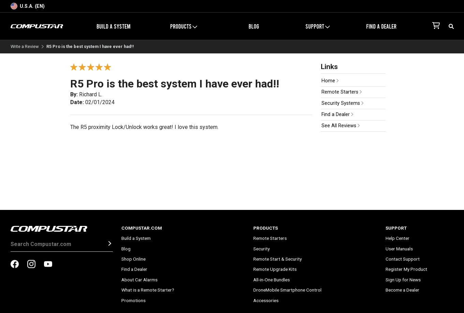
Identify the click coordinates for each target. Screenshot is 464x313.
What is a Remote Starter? (147, 290)
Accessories (266, 300)
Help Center (397, 238)
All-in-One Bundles (271, 279)
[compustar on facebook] (15, 264)
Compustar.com (141, 228)
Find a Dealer (381, 26)
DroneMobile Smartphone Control (287, 290)
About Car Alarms (139, 279)
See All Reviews (340, 126)
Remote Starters (341, 92)
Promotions (133, 300)
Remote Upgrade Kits (275, 269)
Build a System (113, 26)
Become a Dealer (402, 290)
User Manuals (399, 248)
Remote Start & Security (277, 259)
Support (317, 26)
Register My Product (406, 269)
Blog (254, 26)
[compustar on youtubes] (48, 264)
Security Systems (342, 103)
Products (183, 26)
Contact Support (403, 259)
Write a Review (25, 47)
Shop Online (133, 259)
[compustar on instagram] (31, 264)
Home (330, 81)
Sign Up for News (403, 279)
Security (261, 248)
